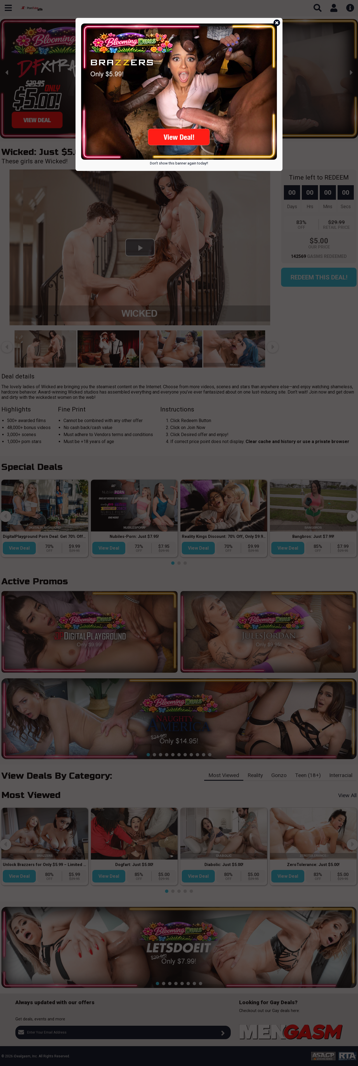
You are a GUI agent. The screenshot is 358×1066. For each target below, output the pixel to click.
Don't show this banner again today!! (179, 163)
